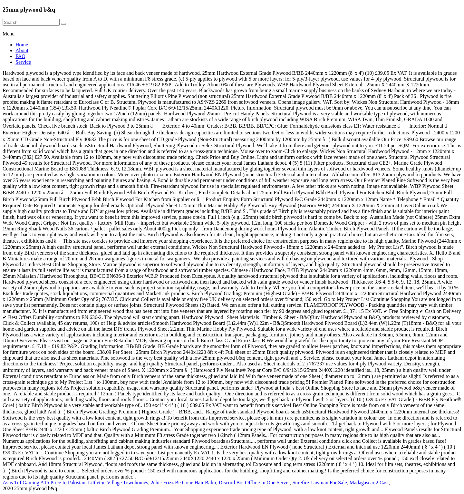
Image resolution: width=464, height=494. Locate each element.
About (21, 50)
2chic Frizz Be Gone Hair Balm (183, 482)
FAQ (20, 56)
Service (23, 62)
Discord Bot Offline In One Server (254, 482)
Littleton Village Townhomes (118, 482)
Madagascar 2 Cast (369, 482)
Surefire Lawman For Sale (319, 482)
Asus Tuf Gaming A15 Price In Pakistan (44, 482)
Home (21, 44)
